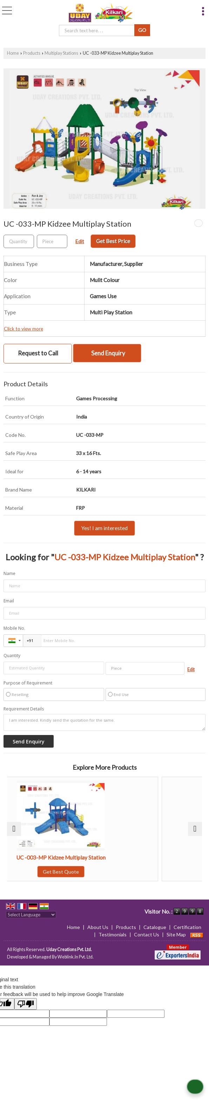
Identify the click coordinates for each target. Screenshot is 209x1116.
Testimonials (113, 934)
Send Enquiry (108, 353)
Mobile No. (14, 628)
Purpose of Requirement (28, 683)
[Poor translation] (25, 1004)
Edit (79, 241)
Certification (187, 927)
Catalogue (154, 927)
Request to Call (38, 353)
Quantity (12, 656)
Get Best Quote (105, 872)
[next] (195, 829)
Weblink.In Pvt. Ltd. (76, 957)
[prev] (14, 829)
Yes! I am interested (104, 528)
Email (9, 601)
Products (31, 53)
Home (13, 53)
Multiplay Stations (61, 53)
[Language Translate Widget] (31, 914)
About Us (97, 927)
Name (9, 573)
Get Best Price (113, 241)
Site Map (176, 934)
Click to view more (23, 329)
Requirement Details (24, 709)
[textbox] (98, 30)
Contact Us (146, 934)
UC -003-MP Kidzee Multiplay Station (104, 857)
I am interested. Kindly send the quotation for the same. (104, 722)
